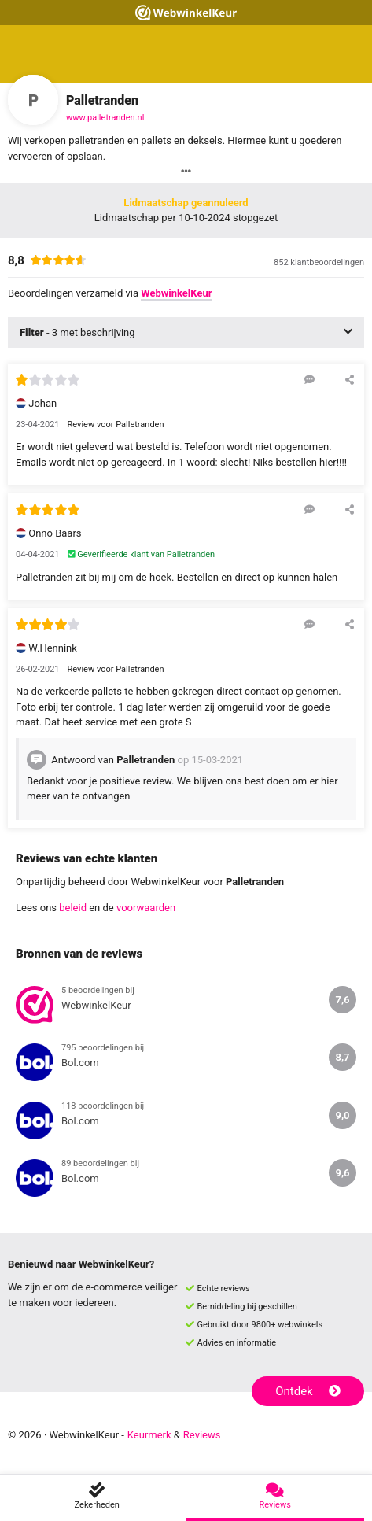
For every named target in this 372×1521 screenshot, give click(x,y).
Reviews (202, 1435)
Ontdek (308, 1391)
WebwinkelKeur (176, 293)
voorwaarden (145, 908)
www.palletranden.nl (105, 118)
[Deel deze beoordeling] (349, 379)
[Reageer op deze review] (309, 379)
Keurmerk (149, 1435)
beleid (73, 908)
